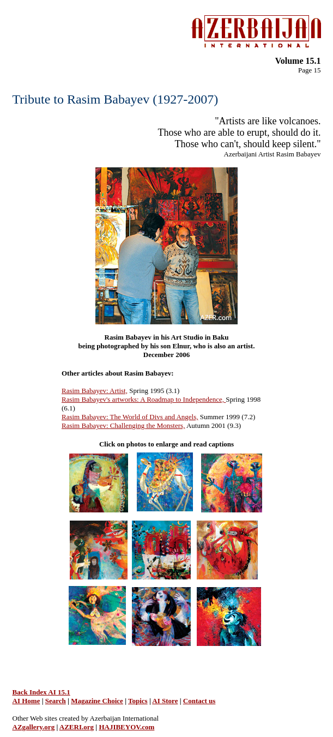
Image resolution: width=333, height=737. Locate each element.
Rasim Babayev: (86, 417)
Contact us (199, 701)
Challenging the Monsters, (147, 425)
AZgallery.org (34, 727)
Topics (138, 701)
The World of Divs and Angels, (154, 417)
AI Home (26, 701)
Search (55, 701)
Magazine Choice (97, 701)
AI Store (165, 701)
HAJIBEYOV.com (126, 727)
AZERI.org (76, 727)
